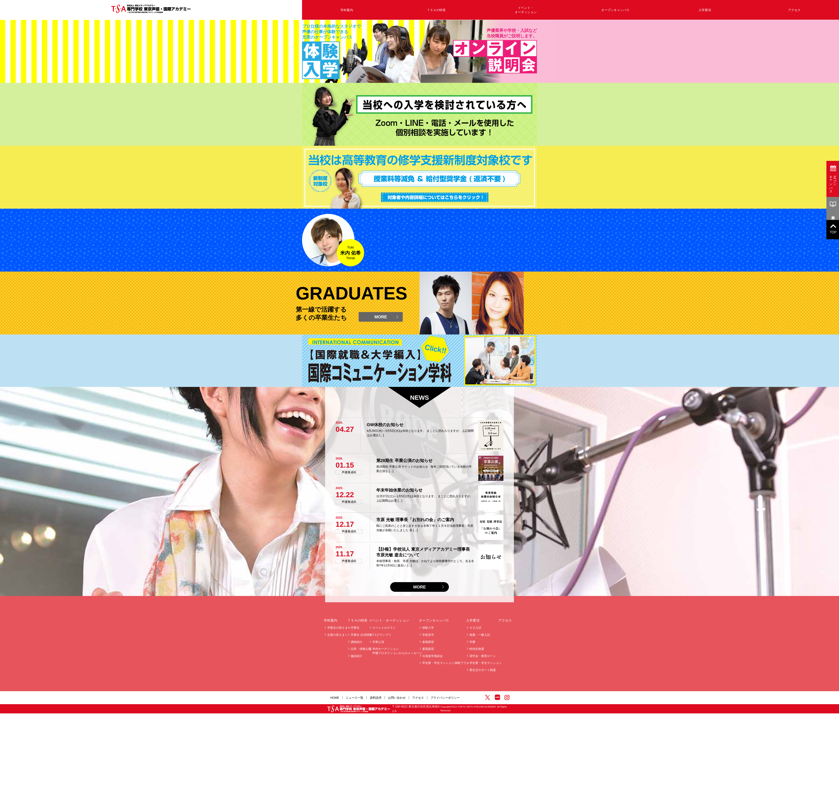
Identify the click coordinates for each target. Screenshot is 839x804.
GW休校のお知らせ (385, 732)
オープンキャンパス (615, 10)
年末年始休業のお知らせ (399, 797)
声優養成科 (349, 779)
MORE (380, 624)
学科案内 (346, 10)
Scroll (424, 311)
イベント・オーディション (526, 10)
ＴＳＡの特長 (436, 10)
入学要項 (704, 10)
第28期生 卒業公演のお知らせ (404, 768)
